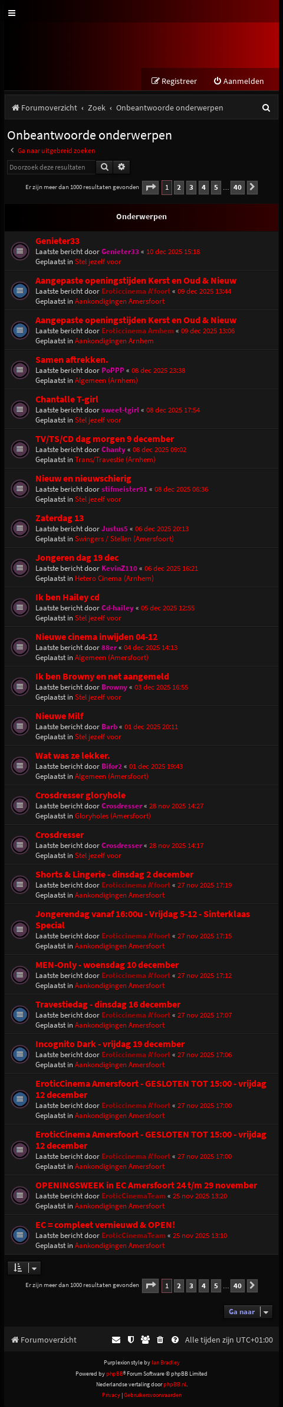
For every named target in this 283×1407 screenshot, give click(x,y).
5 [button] (216, 187)
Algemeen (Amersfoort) (112, 657)
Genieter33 (57, 240)
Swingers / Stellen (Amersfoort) (124, 539)
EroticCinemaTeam (133, 1196)
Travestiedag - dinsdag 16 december (107, 1004)
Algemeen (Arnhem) (106, 380)
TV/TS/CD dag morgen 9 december (104, 438)
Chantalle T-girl (66, 399)
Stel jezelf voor (98, 261)
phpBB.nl (174, 1384)
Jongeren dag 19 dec (77, 557)
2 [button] (179, 187)
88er (109, 647)
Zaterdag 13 (59, 518)
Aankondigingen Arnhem (114, 341)
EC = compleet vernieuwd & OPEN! (105, 1224)
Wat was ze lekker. (72, 755)
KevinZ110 (119, 568)
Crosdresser (121, 806)
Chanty (113, 449)
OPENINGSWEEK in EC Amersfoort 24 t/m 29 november (146, 1185)
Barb (109, 727)
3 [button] (191, 187)
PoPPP (112, 370)
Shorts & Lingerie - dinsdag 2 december (114, 874)
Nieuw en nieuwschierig (83, 478)
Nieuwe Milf (59, 716)
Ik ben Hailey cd (67, 597)
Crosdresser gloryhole (80, 795)
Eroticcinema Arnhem (137, 331)
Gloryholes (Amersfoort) (113, 816)
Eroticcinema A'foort (135, 291)
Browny (114, 687)
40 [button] (237, 187)
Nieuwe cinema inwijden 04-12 (96, 636)
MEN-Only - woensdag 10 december (107, 964)
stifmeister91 (124, 489)
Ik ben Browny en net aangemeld (102, 676)
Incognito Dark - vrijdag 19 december (110, 1043)
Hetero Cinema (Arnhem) (114, 578)
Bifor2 (111, 766)
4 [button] (204, 187)
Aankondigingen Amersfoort (119, 301)
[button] (150, 187)
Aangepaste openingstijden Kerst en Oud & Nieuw (135, 280)
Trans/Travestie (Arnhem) (115, 459)
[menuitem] (238, 81)
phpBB (114, 1373)
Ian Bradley (166, 1362)
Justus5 (114, 529)
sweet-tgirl (120, 410)
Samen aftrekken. (71, 359)
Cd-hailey (117, 608)
